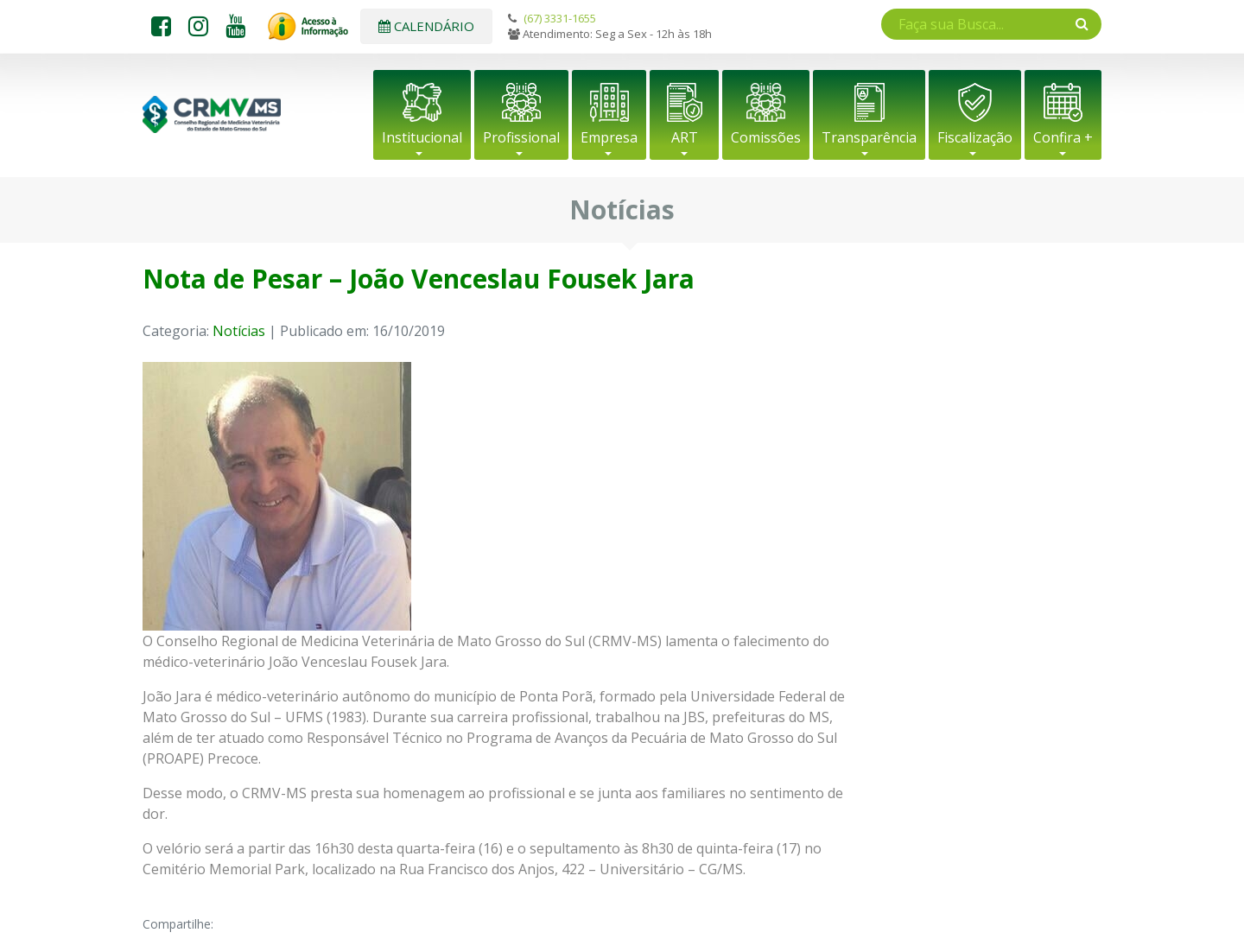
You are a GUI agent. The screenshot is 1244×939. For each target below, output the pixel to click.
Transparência (869, 137)
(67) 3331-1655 (560, 18)
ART (684, 137)
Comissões (766, 137)
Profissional (521, 137)
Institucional (422, 137)
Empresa (609, 137)
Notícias (239, 330)
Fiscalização (974, 137)
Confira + (1063, 137)
